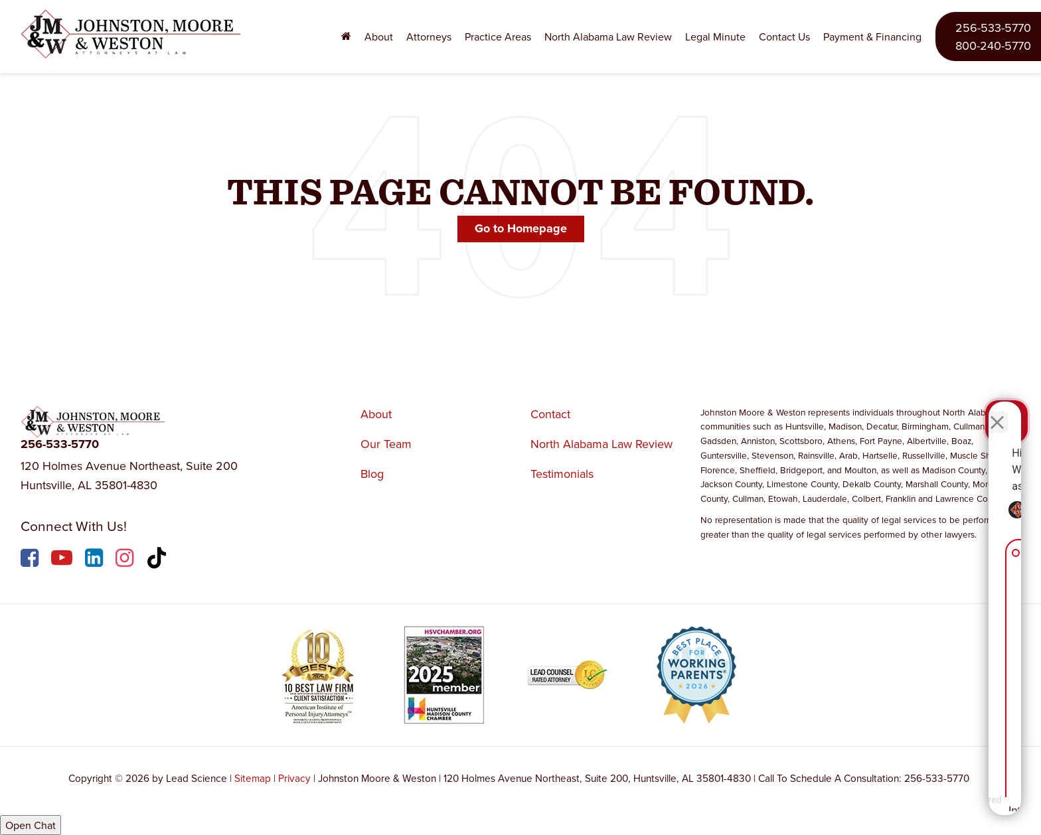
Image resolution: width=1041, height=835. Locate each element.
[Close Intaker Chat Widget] (997, 410)
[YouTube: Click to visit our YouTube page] (63, 560)
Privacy (294, 778)
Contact (550, 414)
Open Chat (30, 825)
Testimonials (562, 473)
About (376, 414)
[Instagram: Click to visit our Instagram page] (126, 560)
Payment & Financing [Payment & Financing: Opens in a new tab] (872, 36)
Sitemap (252, 778)
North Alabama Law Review (608, 36)
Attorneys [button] (428, 36)
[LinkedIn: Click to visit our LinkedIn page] (96, 560)
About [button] (378, 36)
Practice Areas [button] (498, 36)
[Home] (346, 37)
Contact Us (784, 36)
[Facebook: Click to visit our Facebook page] (31, 560)
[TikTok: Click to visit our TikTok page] (158, 560)
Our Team (386, 443)
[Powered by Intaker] (927, 807)
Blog (372, 473)
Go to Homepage (521, 228)
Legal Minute (715, 36)
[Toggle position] (969, 410)
